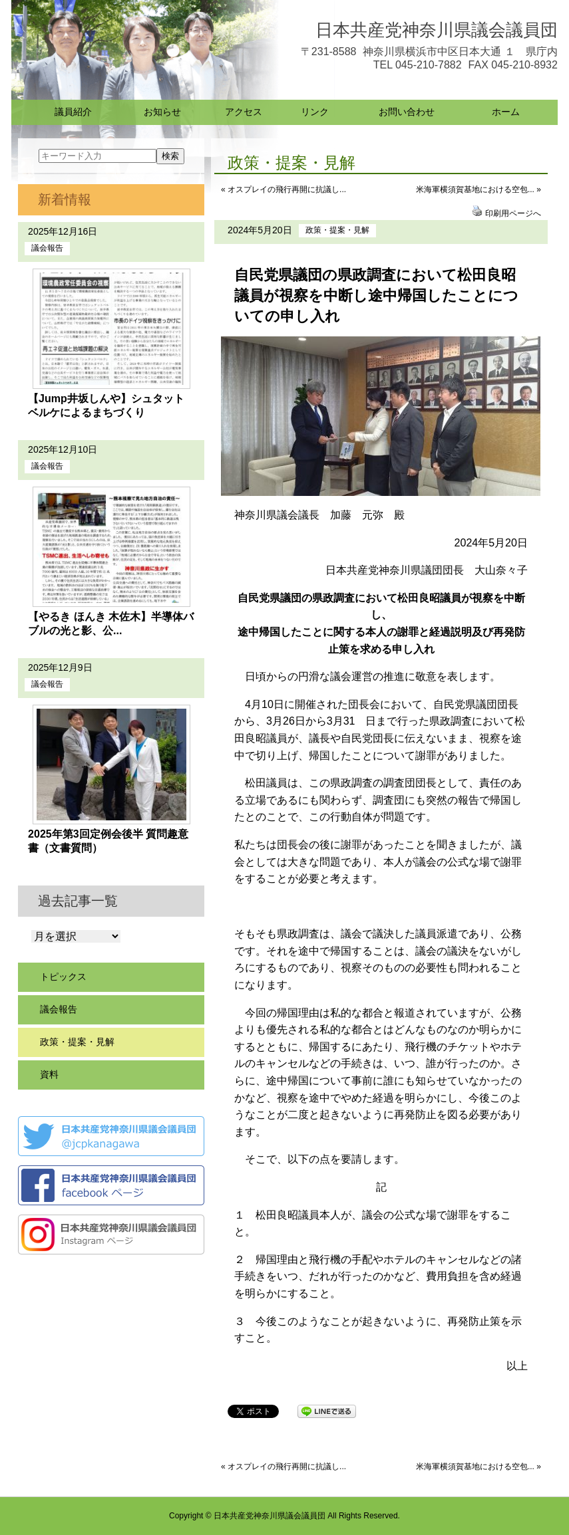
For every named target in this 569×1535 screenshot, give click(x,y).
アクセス (243, 111)
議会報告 (47, 248)
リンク (315, 111)
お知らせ (162, 111)
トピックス (63, 976)
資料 (49, 1074)
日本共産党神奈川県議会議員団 (436, 30)
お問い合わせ (407, 111)
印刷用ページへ (513, 213)
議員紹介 (73, 111)
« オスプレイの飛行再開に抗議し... (283, 189)
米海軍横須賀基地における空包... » (478, 189)
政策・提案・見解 (337, 230)
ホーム (506, 111)
